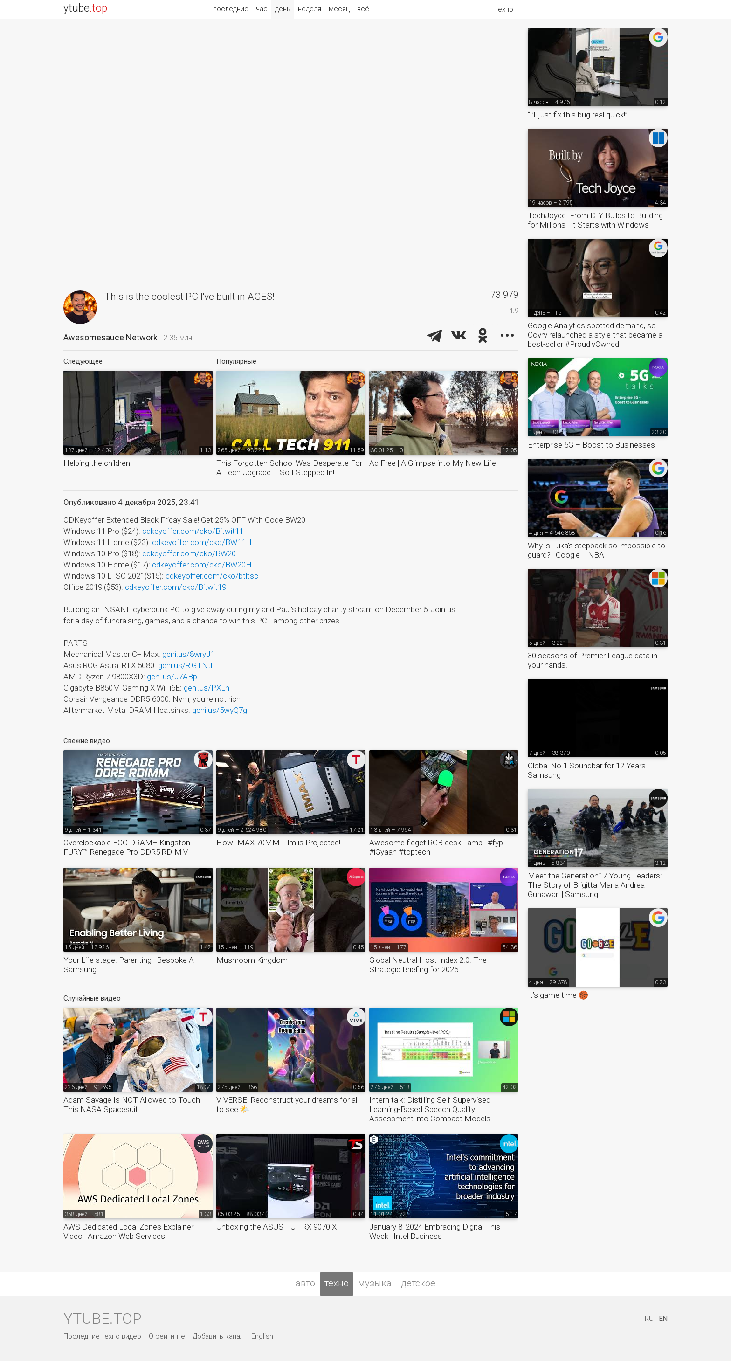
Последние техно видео (102, 1336)
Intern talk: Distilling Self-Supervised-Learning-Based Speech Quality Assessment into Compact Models (431, 1109)
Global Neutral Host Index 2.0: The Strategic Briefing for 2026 (428, 964)
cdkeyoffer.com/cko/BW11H (202, 542)
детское (418, 1283)
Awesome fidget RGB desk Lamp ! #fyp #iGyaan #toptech (436, 847)
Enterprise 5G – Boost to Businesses (591, 444)
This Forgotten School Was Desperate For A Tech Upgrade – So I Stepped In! (289, 467)
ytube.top (102, 1318)
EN (663, 1318)
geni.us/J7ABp (172, 676)
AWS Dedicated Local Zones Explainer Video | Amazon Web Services (128, 1231)
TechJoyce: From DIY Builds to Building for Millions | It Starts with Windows (595, 220)
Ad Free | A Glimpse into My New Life (432, 463)
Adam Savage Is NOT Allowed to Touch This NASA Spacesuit (131, 1104)
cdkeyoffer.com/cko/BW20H (202, 564)
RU (649, 1318)
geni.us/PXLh (206, 687)
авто (305, 1283)
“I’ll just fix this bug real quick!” (578, 114)
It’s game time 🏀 (558, 995)
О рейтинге (167, 1336)
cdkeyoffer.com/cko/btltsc (212, 575)
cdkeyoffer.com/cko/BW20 (189, 553)
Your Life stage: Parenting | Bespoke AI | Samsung (131, 964)
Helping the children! (97, 463)
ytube (85, 8)
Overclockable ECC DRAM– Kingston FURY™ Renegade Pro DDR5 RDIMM (126, 847)
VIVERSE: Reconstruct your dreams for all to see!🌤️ (287, 1104)
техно (336, 1283)
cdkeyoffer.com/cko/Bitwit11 (192, 531)
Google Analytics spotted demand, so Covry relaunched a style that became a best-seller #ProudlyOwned (595, 335)
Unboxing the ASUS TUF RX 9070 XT (279, 1226)
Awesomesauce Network (110, 337)
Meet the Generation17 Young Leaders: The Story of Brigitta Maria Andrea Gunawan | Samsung (595, 885)
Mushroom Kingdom (252, 960)
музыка (375, 1283)
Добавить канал (218, 1336)
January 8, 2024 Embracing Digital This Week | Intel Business (434, 1231)
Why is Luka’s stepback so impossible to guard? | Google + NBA (596, 550)
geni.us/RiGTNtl (185, 665)
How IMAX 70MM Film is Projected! (278, 842)
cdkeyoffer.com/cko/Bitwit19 (175, 587)
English (262, 1336)
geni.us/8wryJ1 (188, 654)
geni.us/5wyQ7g (219, 710)
